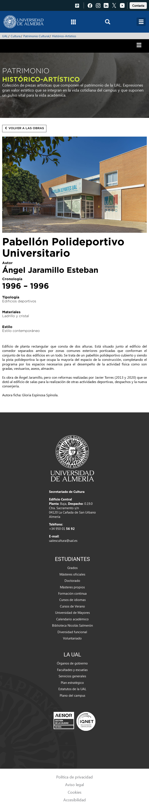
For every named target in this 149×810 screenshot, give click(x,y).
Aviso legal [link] (74, 784)
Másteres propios (72, 587)
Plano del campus (72, 695)
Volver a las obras (24, 128)
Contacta (138, 5)
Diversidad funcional (72, 632)
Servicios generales (72, 676)
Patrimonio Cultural (36, 36)
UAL (5, 36)
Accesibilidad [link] (74, 799)
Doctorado (72, 580)
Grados (72, 568)
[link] (138, 5)
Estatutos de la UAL (72, 689)
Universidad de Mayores (72, 612)
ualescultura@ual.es (63, 540)
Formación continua (72, 593)
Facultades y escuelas (72, 670)
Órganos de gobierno (72, 663)
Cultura (15, 36)
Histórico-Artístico (64, 36)
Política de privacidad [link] (74, 777)
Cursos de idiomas (72, 599)
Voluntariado (72, 638)
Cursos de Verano (72, 606)
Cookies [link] (74, 792)
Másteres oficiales (72, 574)
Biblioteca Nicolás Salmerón (72, 625)
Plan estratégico (72, 682)
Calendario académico (72, 619)
